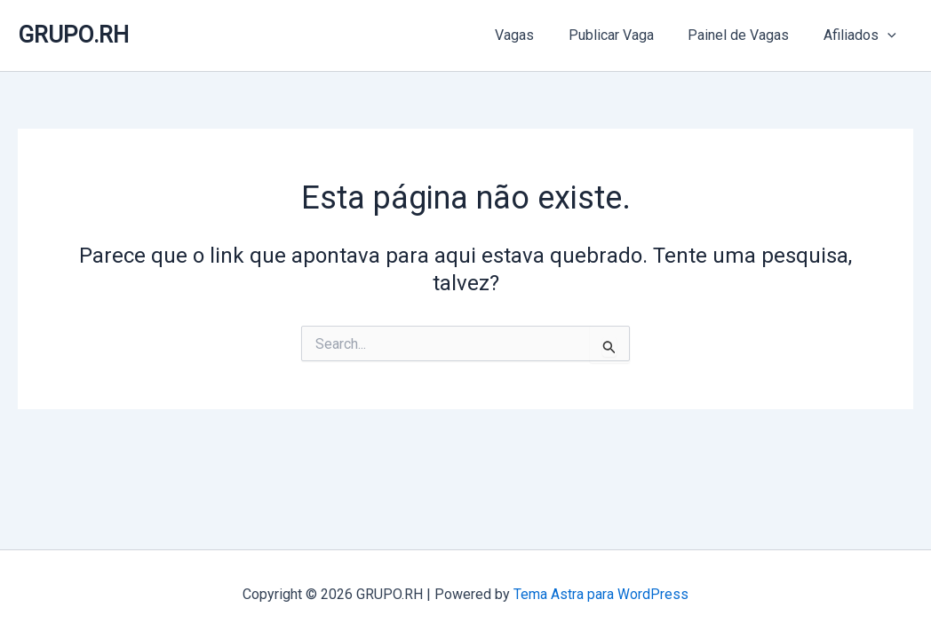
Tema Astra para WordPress (600, 594)
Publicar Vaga (625, 35)
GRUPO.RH (73, 34)
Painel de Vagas (747, 35)
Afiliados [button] (862, 35)
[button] (890, 35)
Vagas (534, 35)
